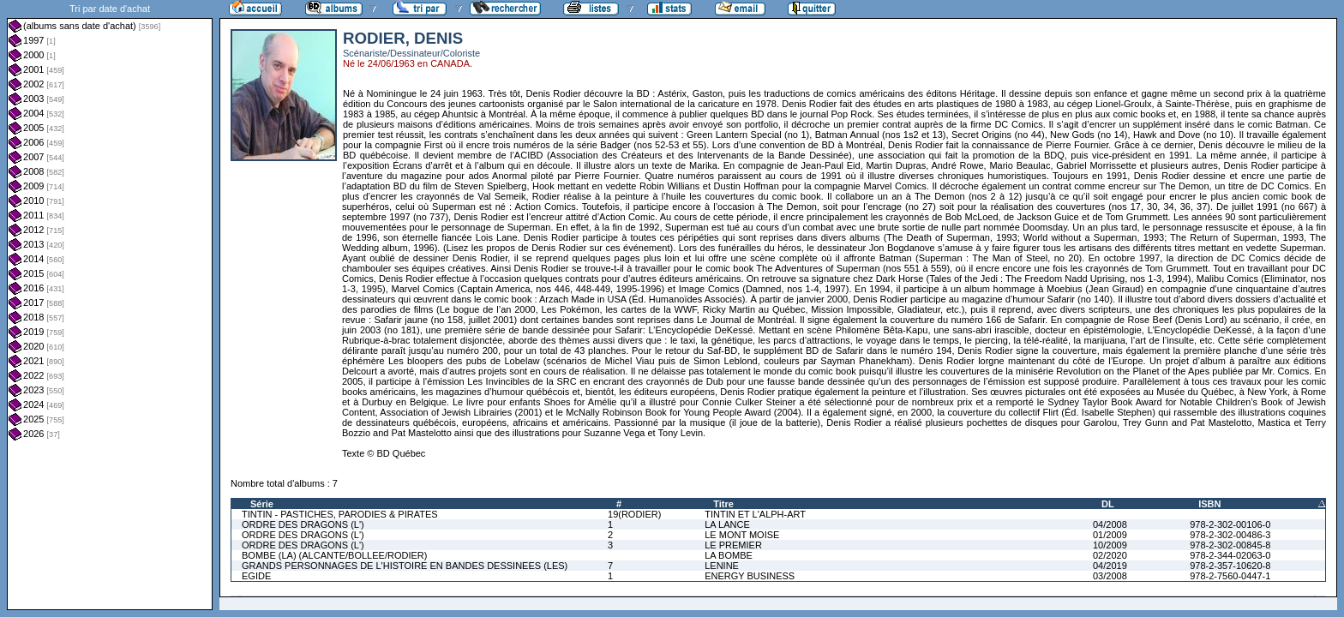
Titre (723, 504)
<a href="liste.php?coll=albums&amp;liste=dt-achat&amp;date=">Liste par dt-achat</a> (110, 305)
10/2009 (1110, 545)
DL (1107, 504)
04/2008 (1110, 524)
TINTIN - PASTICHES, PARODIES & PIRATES (340, 514)
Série (261, 504)
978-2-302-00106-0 (1230, 524)
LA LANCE (727, 524)
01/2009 (1110, 535)
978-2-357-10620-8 (1230, 565)
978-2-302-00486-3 (1230, 535)
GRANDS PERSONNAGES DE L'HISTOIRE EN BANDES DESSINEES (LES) (404, 565)
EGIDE (256, 576)
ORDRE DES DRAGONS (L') (303, 524)
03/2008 (1110, 576)
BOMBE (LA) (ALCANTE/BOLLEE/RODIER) (334, 555)
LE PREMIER (733, 545)
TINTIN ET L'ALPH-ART (755, 514)
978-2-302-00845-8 (1230, 545)
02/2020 (1110, 555)
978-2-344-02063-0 (1230, 555)
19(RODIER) (634, 514)
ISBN (1209, 504)
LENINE (722, 565)
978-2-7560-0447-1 (1230, 576)
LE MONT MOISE (742, 535)
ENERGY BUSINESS (750, 576)
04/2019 (1110, 565)
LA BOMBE (729, 555)
